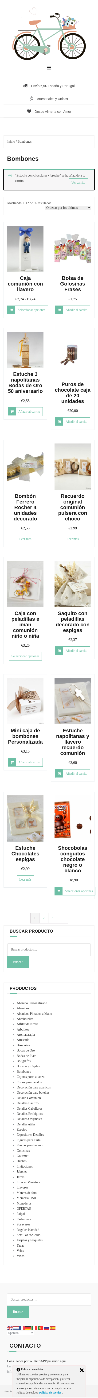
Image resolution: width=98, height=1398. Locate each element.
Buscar (18, 962)
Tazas (20, 1245)
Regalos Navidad (28, 1230)
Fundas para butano (30, 1145)
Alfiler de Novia (27, 1024)
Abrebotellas (25, 1019)
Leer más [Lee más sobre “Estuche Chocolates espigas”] (25, 879)
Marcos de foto (27, 1193)
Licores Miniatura (28, 1182)
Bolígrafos (24, 1061)
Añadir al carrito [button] (76, 310)
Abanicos (23, 1008)
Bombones (24, 1071)
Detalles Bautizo (28, 1103)
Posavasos (23, 1224)
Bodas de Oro (26, 1050)
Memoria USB (26, 1198)
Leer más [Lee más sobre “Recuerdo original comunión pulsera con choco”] (73, 539)
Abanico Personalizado (32, 1003)
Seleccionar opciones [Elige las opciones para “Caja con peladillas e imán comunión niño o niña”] (25, 656)
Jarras (20, 1177)
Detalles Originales (29, 1119)
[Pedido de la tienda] (68, 208)
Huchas (22, 1161)
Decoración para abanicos (34, 1087)
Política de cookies (50, 1392)
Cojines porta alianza (30, 1077)
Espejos (22, 1129)
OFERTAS (24, 1208)
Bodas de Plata (26, 1056)
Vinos (20, 1256)
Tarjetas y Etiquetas (30, 1240)
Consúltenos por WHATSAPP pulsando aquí (36, 1361)
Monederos (24, 1203)
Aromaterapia (26, 1034)
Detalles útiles (26, 1124)
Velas (20, 1251)
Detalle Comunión (29, 1098)
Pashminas (24, 1219)
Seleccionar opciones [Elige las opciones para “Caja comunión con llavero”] (32, 310)
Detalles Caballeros (29, 1108)
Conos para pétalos (29, 1082)
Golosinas (23, 1150)
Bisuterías (23, 1045)
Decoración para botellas (33, 1092)
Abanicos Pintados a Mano (34, 1013)
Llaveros (22, 1187)
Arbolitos (23, 1029)
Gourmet (22, 1156)
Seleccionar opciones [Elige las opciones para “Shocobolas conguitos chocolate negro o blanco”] (79, 891)
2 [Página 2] (44, 918)
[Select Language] (20, 1333)
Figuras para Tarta (28, 1140)
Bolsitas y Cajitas (28, 1066)
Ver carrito (78, 182)
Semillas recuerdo (28, 1235)
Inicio (11, 141)
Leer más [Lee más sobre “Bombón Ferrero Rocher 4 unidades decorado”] (25, 539)
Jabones (22, 1171)
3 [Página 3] (53, 918)
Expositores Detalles (30, 1134)
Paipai (21, 1214)
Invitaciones (25, 1166)
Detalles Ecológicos (30, 1114)
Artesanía (23, 1040)
